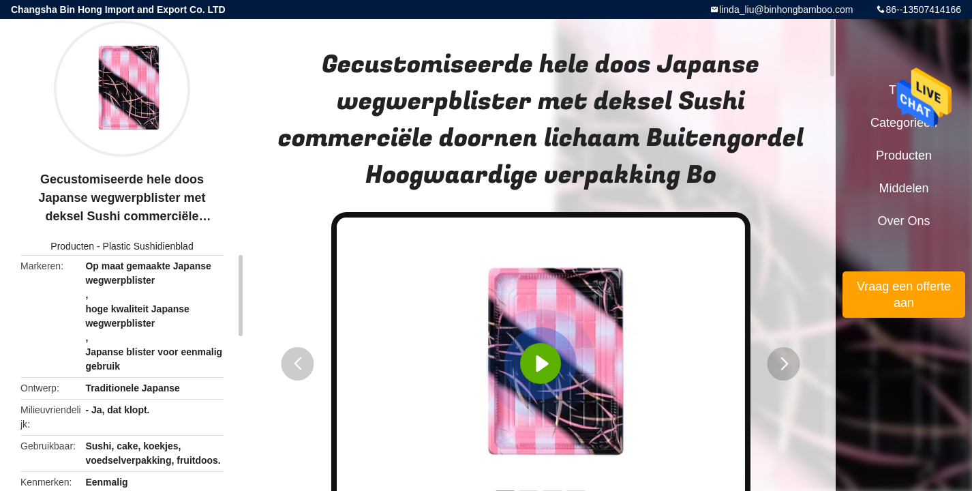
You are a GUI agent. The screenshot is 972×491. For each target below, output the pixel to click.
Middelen (903, 188)
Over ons (903, 221)
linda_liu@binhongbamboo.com (786, 9)
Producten (72, 246)
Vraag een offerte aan (904, 295)
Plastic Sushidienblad (148, 246)
